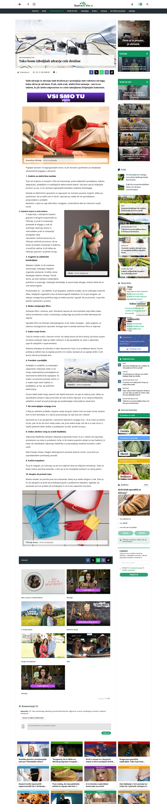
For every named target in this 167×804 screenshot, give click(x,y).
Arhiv (146, 485)
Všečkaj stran (134, 349)
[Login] (132, 4)
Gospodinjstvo (57, 11)
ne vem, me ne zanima (128, 527)
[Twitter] (96, 72)
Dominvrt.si (24, 72)
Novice (35, 11)
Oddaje (132, 11)
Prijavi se (106, 733)
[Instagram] (34, 4)
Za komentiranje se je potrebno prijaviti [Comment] (69, 726)
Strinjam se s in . (133, 569)
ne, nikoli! (123, 523)
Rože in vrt (72, 11)
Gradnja (85, 11)
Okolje (104, 11)
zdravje (24, 560)
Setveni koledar (117, 11)
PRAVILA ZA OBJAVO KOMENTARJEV (33, 718)
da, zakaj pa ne (125, 519)
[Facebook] (28, 4)
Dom (44, 11)
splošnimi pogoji (137, 568)
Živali (94, 11)
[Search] (147, 4)
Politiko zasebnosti (128, 570)
